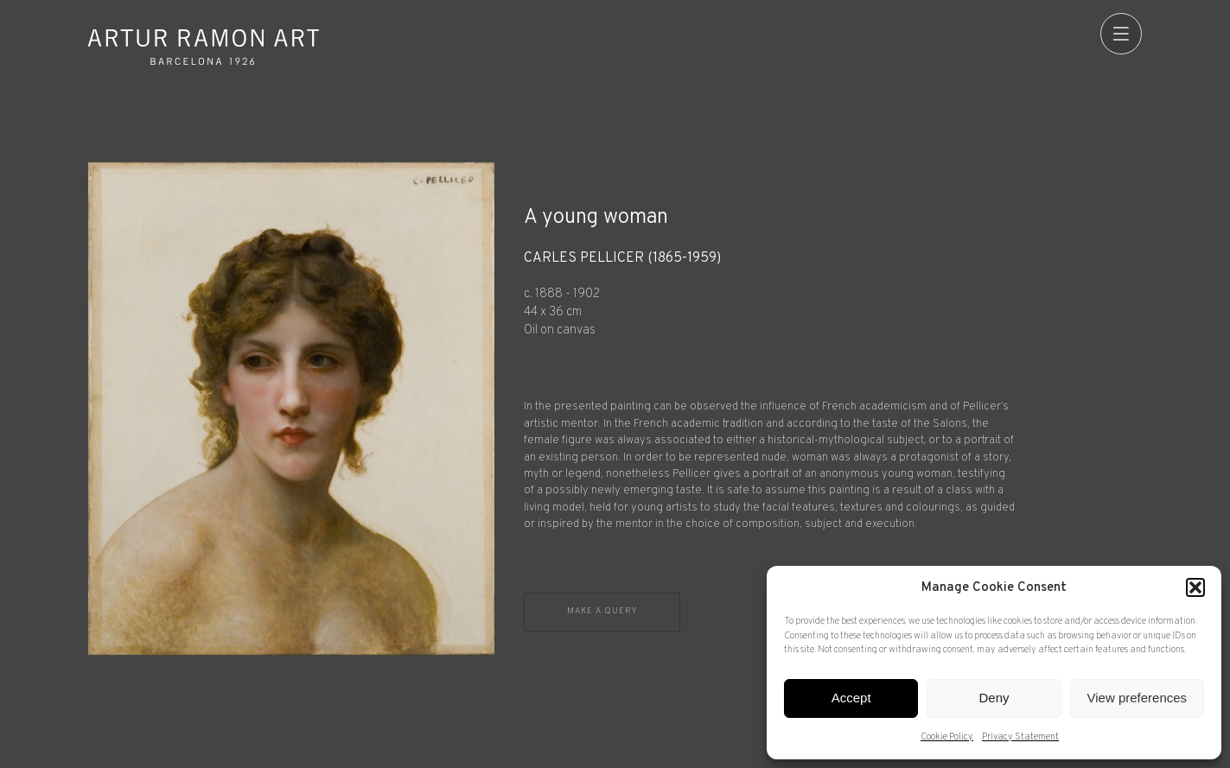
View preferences (1137, 697)
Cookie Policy (947, 737)
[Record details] (832, 392)
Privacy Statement (1020, 737)
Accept (851, 697)
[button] (1195, 587)
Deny (993, 697)
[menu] (1121, 33)
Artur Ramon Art (203, 47)
